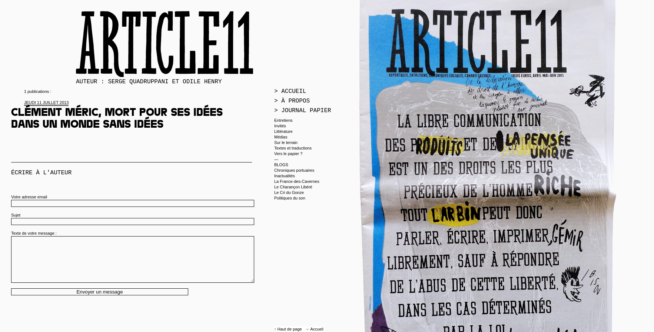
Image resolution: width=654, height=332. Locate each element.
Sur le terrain (286, 142)
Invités (280, 126)
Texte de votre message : (34, 233)
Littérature (283, 131)
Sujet (15, 215)
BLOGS (281, 164)
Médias (280, 137)
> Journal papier (302, 110)
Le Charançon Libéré (293, 187)
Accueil (316, 329)
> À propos (292, 101)
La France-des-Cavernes (296, 181)
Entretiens (283, 120)
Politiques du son (289, 198)
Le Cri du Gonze (289, 192)
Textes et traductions (293, 148)
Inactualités (284, 176)
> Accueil (290, 91)
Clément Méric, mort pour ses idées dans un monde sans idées (117, 119)
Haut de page (290, 329)
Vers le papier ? (288, 153)
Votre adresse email (29, 197)
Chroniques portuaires (294, 170)
